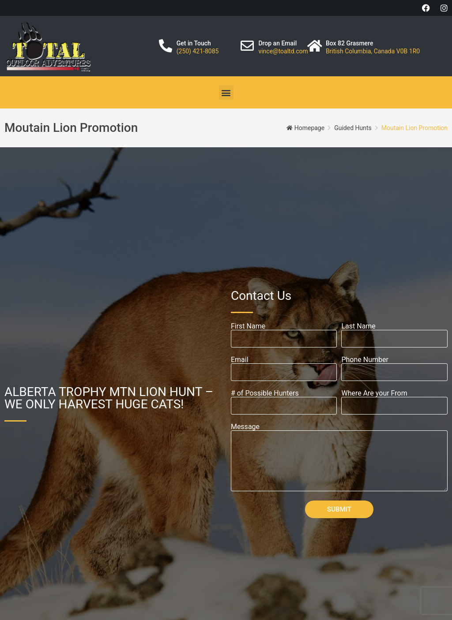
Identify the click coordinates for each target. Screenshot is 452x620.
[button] (226, 92)
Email (240, 359)
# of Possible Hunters (265, 393)
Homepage (309, 127)
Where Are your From (374, 393)
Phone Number (364, 359)
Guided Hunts (353, 127)
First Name (248, 326)
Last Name (358, 326)
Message (245, 426)
